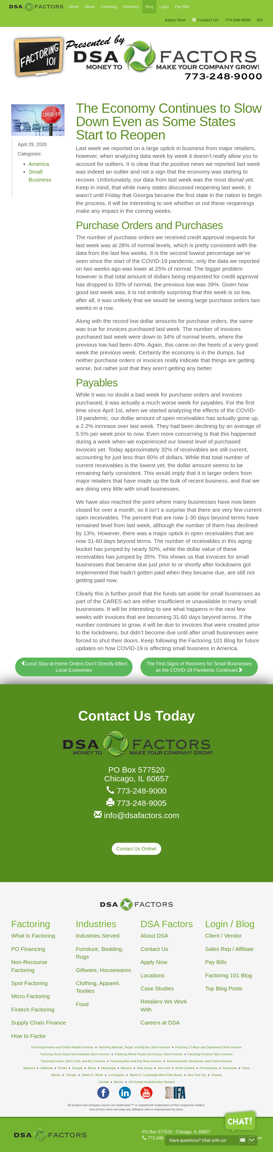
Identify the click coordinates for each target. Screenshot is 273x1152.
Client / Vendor (223, 936)
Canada (103, 1081)
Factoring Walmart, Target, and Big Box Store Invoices (134, 1047)
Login (163, 7)
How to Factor (28, 1036)
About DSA (154, 936)
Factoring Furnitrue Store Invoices (210, 1054)
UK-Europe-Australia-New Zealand (151, 1081)
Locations (152, 975)
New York (164, 1068)
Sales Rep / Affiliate (229, 949)
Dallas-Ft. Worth (92, 1075)
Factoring (109, 7)
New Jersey (144, 1068)
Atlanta (56, 1075)
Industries (131, 7)
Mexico (118, 1081)
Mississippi (108, 1068)
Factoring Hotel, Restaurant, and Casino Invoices (199, 1061)
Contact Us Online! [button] (136, 848)
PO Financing (28, 949)
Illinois (92, 1068)
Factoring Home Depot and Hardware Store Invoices (75, 1054)
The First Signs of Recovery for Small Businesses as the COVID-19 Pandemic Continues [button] (199, 667)
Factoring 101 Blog (228, 975)
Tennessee (230, 1068)
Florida (62, 1068)
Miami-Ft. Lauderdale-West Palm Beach (156, 1075)
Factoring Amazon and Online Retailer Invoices (62, 1047)
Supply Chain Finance (38, 1022)
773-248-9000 (136, 790)
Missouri (126, 1068)
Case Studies (157, 988)
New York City (196, 1075)
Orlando (216, 1075)
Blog (149, 7)
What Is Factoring (33, 936)
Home (73, 7)
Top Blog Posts (224, 988)
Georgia (77, 1068)
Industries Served (97, 936)
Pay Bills (182, 7)
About (90, 7)
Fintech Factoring (32, 1009)
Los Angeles (116, 1075)
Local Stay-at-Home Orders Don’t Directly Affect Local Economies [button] (74, 667)
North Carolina (185, 1068)
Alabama (29, 1068)
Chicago (71, 1075)
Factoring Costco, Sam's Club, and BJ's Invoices (73, 1061)
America (39, 164)
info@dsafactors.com (136, 815)
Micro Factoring (30, 996)
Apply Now (153, 962)
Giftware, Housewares (103, 970)
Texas (246, 1068)
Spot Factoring (29, 983)
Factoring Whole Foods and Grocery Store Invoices (149, 1054)
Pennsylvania (209, 1068)
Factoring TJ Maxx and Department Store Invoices (208, 1047)
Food (82, 1004)
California (46, 1068)
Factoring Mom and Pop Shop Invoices (136, 1061)
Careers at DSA (160, 1022)
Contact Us (154, 949)
